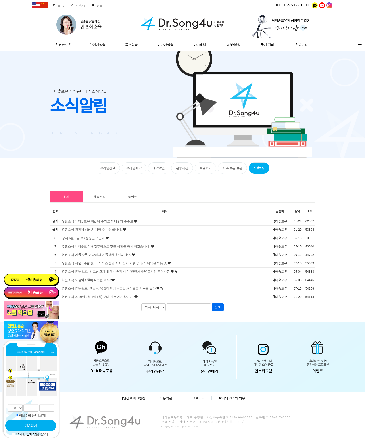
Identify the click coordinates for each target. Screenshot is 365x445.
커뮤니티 (302, 44)
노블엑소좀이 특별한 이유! (93, 280)
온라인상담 (107, 168)
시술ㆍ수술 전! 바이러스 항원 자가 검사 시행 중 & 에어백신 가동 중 (121, 263)
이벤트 (132, 197)
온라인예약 (134, 168)
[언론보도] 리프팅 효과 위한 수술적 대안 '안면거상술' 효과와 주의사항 (123, 271)
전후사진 (182, 168)
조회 (309, 211)
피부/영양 (233, 44)
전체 (66, 197)
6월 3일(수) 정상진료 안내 (87, 238)
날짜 (297, 211)
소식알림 (259, 168)
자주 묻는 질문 (232, 168)
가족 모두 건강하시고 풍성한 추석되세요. (103, 255)
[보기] (42, 415)
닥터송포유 (63, 44)
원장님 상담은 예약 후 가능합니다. (99, 229)
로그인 (58, 5)
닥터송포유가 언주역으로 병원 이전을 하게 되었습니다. (113, 246)
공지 (65, 238)
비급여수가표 (195, 398)
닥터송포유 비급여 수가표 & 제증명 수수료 (104, 221)
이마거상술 (165, 44)
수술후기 (205, 168)
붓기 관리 (267, 44)
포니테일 (199, 44)
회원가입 (78, 5)
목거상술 (131, 44)
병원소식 (99, 197)
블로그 (98, 5)
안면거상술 (97, 44)
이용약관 (166, 398)
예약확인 (159, 168)
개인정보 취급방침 (132, 398)
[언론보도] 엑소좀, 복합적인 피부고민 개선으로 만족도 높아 (115, 288)
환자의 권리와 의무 (232, 398)
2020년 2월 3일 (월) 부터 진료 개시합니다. (104, 297)
